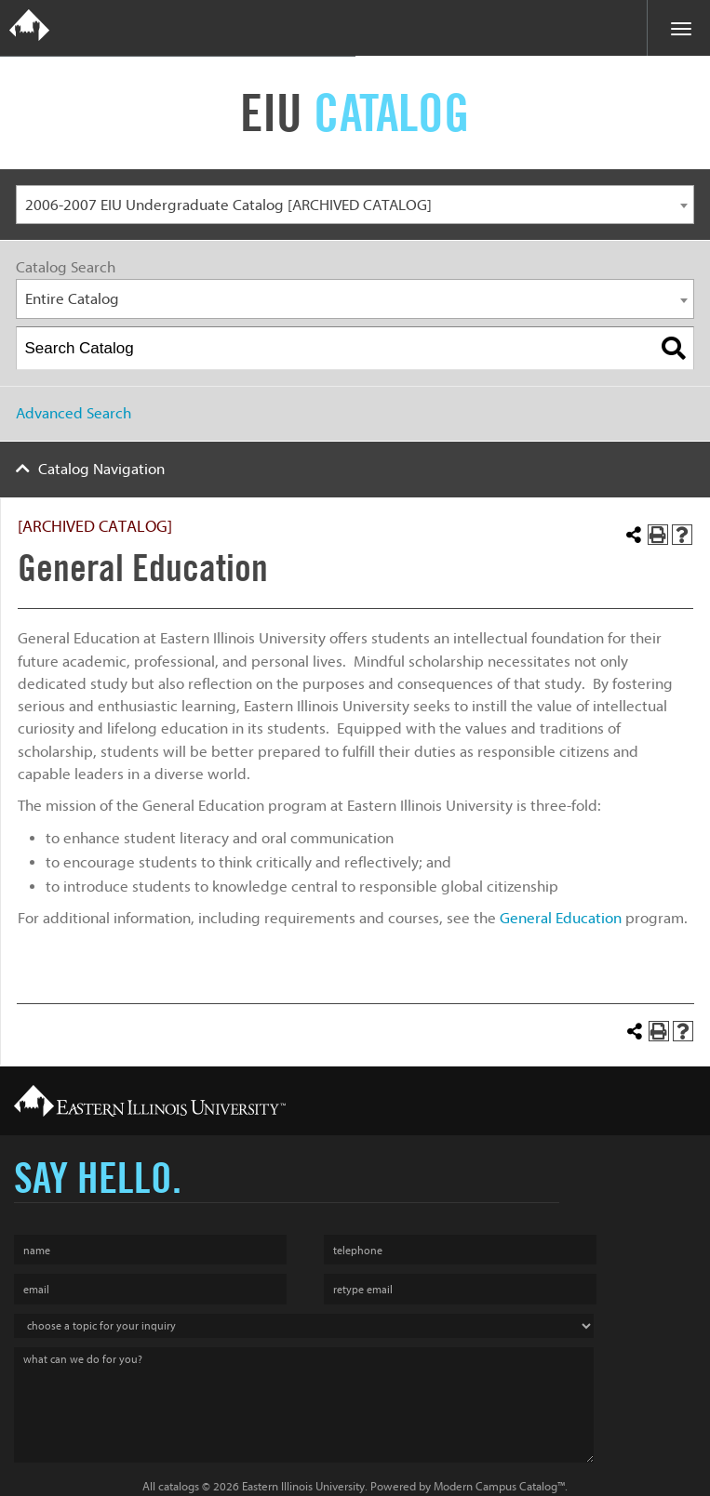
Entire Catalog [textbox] (72, 299)
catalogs (178, 1486)
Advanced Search (73, 413)
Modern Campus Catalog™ (499, 1486)
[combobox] (355, 205)
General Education (561, 918)
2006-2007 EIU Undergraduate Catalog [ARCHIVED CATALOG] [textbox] (228, 205)
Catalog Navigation (101, 469)
